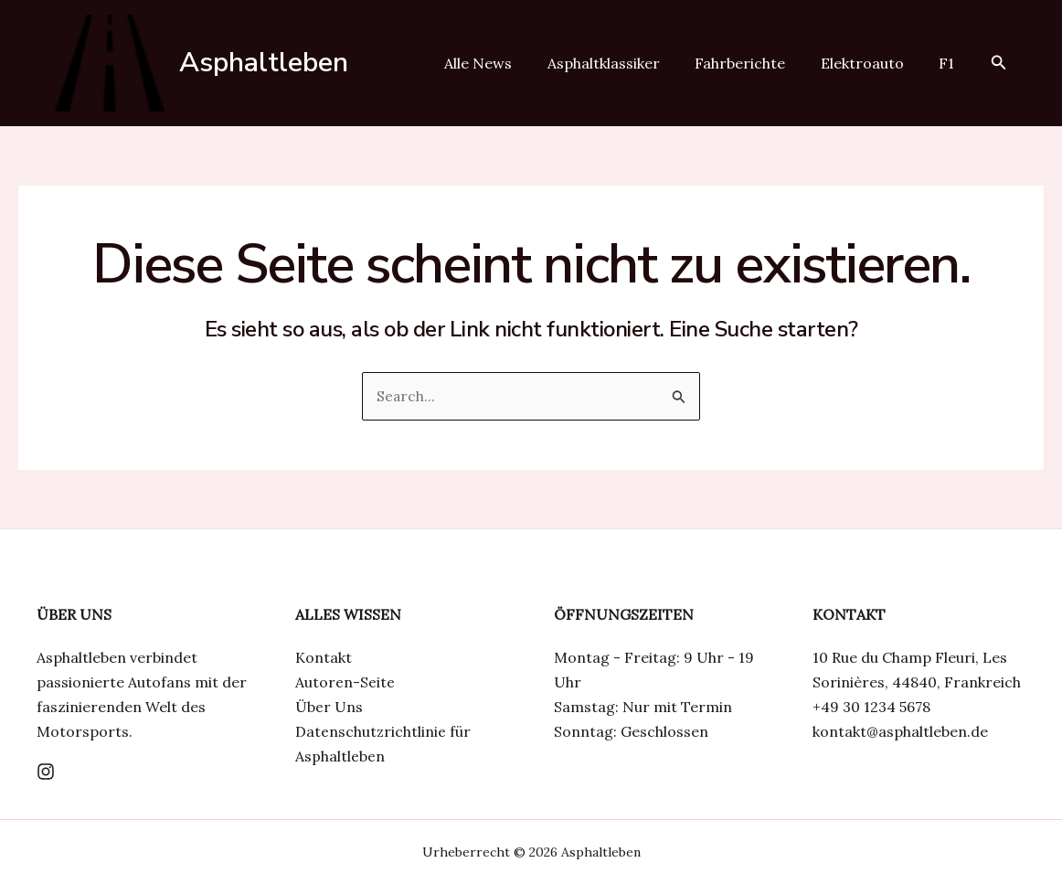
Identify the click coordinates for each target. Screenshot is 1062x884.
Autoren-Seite (345, 682)
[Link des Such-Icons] (999, 63)
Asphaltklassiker (624, 63)
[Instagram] (46, 771)
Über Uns (329, 707)
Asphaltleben (263, 62)
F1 (950, 63)
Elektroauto (871, 63)
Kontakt (323, 657)
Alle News (505, 63)
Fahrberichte (755, 63)
